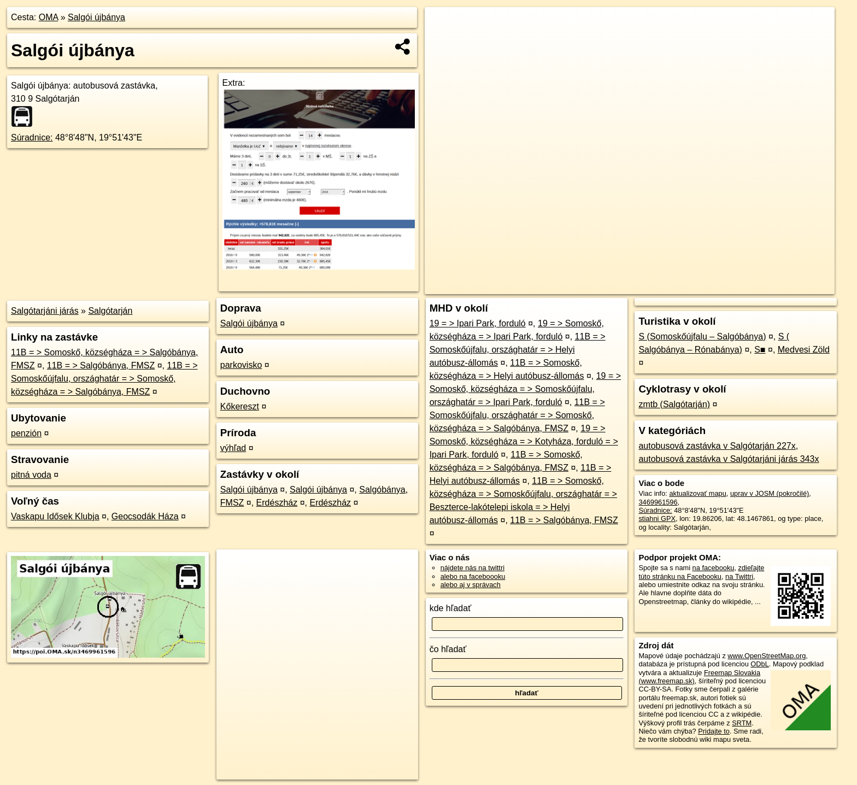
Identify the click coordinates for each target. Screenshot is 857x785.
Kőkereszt (239, 406)
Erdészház (277, 502)
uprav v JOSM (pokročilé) (769, 493)
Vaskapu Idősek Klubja (55, 516)
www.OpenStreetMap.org (766, 656)
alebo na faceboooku (473, 576)
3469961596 (657, 502)
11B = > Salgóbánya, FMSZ (101, 365)
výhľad (233, 448)
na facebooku (713, 568)
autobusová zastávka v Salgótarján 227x (716, 445)
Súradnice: (32, 137)
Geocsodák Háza (145, 516)
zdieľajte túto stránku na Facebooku (701, 572)
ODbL (759, 664)
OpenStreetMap (646, 286)
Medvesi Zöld (804, 349)
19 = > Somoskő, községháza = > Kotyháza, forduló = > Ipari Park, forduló (524, 441)
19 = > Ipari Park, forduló (478, 323)
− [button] (443, 42)
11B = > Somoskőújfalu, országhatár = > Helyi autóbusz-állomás (518, 349)
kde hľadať (451, 608)
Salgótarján (110, 310)
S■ (759, 349)
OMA (48, 17)
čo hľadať (448, 649)
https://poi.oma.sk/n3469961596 (785, 286)
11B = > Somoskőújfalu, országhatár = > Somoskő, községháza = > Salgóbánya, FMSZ (104, 378)
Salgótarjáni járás (45, 310)
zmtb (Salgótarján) (674, 404)
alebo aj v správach (471, 585)
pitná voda (31, 474)
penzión (26, 433)
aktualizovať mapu (697, 493)
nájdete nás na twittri (472, 568)
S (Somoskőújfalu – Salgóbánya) (702, 336)
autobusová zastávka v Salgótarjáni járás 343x (728, 459)
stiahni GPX (657, 518)
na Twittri (739, 576)
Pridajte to (714, 731)
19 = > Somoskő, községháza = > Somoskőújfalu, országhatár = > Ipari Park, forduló (525, 389)
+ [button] (443, 25)
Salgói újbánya (96, 17)
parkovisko (241, 365)
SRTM (742, 723)
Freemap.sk (702, 286)
